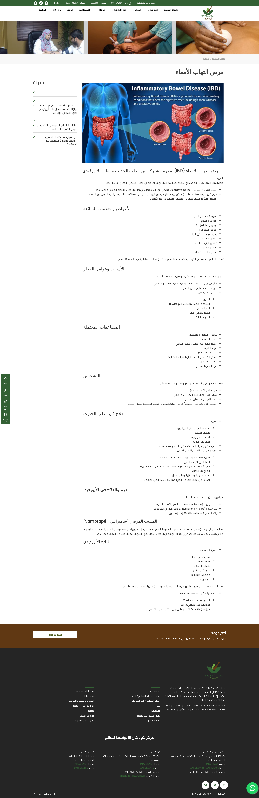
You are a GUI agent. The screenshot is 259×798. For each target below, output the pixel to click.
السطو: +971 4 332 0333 (76, 3)
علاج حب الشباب (87, 716)
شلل (158, 706)
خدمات (100, 10)
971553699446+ (146, 768)
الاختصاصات (84, 10)
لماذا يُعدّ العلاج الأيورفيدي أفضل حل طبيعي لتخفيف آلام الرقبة (57, 127)
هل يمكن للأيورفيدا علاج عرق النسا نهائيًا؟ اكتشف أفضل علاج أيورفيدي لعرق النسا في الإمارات (58, 109)
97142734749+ (145, 764)
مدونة (70, 10)
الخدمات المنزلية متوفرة (146, 3)
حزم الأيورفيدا (119, 10)
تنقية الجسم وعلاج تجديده (148, 716)
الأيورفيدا (153, 10)
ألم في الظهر (154, 691)
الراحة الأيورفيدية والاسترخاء (81, 701)
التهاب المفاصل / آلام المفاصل (146, 701)
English (57, 3)
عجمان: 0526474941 (119, 3)
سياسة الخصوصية (54, 794)
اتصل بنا (42, 10)
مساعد (137, 10)
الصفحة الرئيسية (171, 10)
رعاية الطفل (88, 696)
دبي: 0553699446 (98, 3)
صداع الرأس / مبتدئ (85, 691)
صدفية (91, 711)
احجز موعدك (55, 634)
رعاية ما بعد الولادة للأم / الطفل (145, 696)
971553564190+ (196, 768)
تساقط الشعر (154, 721)
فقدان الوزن (154, 711)
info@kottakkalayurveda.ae (132, 776)
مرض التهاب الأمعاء (200, 72)
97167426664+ (211, 764)
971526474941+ (212, 768)
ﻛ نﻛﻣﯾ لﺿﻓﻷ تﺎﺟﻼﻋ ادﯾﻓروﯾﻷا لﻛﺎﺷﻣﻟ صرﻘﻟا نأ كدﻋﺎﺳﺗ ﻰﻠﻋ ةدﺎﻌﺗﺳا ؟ (60, 141)
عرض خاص (56, 10)
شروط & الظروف (39, 794)
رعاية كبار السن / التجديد (83, 706)
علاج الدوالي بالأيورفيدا (84, 721)
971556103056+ (80, 768)
